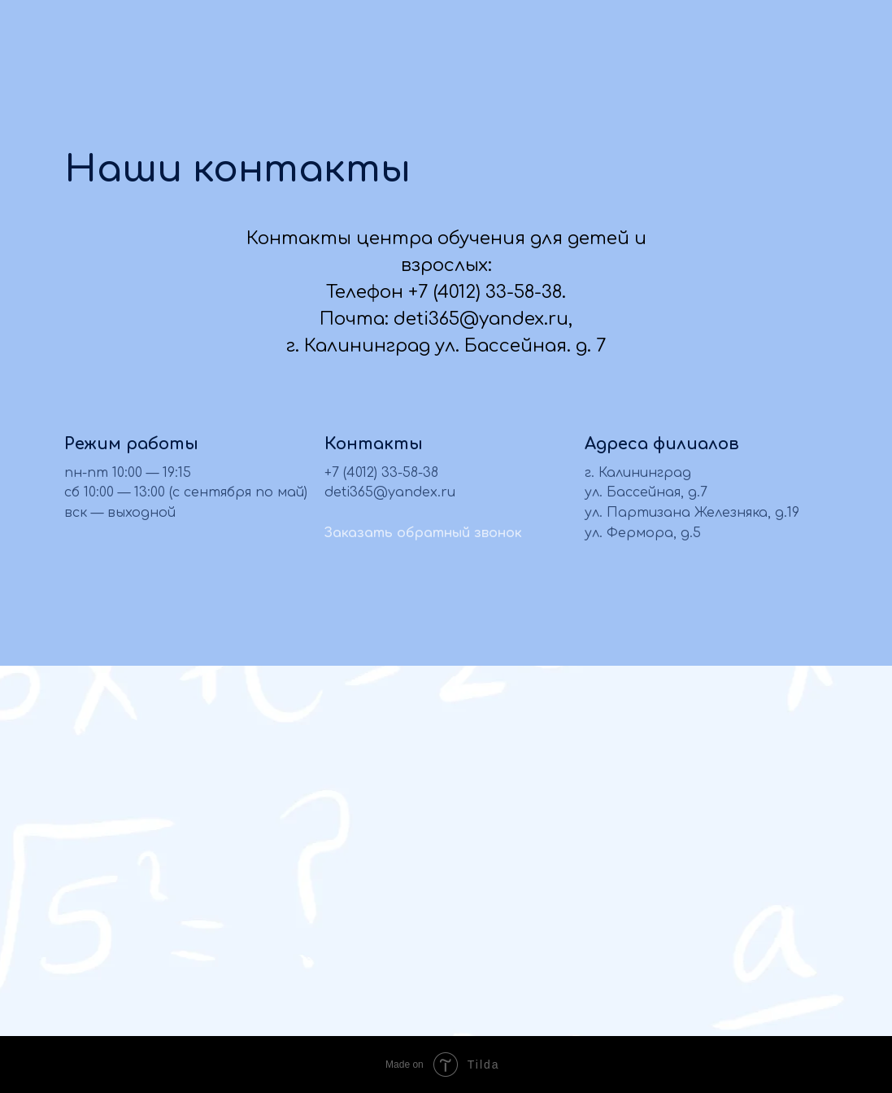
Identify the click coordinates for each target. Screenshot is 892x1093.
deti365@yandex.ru (389, 492)
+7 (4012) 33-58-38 (381, 473)
